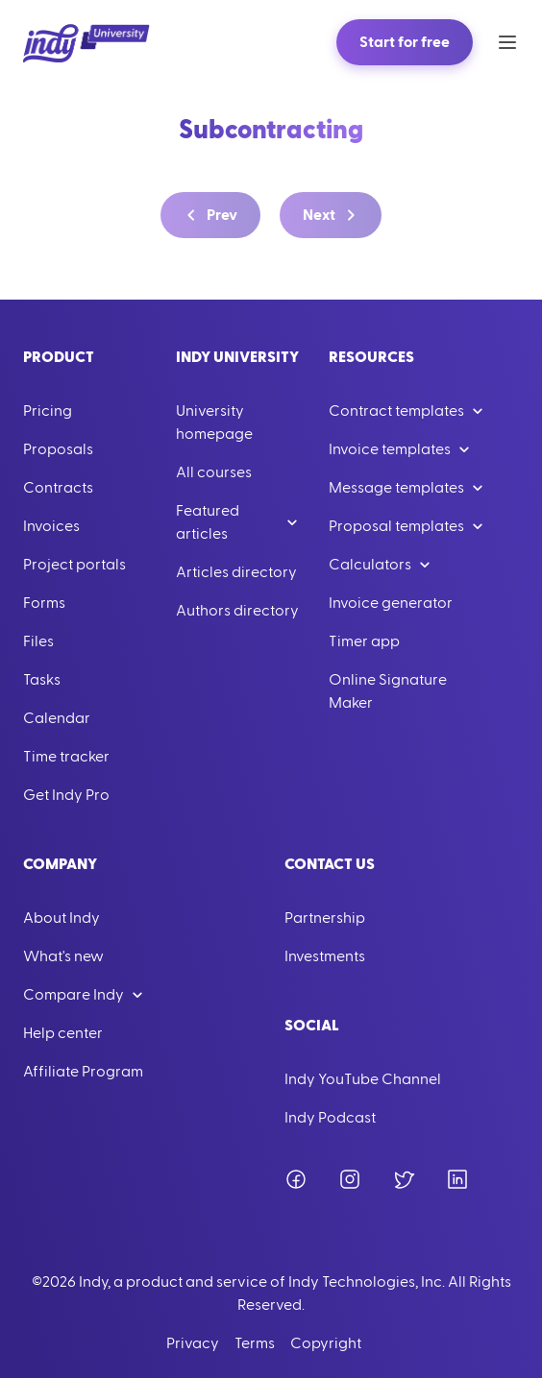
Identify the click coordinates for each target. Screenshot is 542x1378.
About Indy (61, 918)
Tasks (42, 680)
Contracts (58, 488)
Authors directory (237, 610)
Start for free (404, 42)
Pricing (47, 411)
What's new (63, 956)
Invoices (51, 526)
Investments (324, 956)
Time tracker (66, 756)
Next (332, 215)
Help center (63, 1033)
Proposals (58, 449)
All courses (214, 472)
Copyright (325, 1343)
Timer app (364, 641)
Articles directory (236, 572)
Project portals (74, 564)
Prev (208, 215)
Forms (44, 603)
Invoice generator (391, 603)
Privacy (192, 1343)
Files (38, 641)
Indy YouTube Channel (362, 1079)
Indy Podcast (330, 1117)
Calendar (56, 718)
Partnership (324, 918)
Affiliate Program (83, 1071)
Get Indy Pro (66, 795)
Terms (254, 1343)
